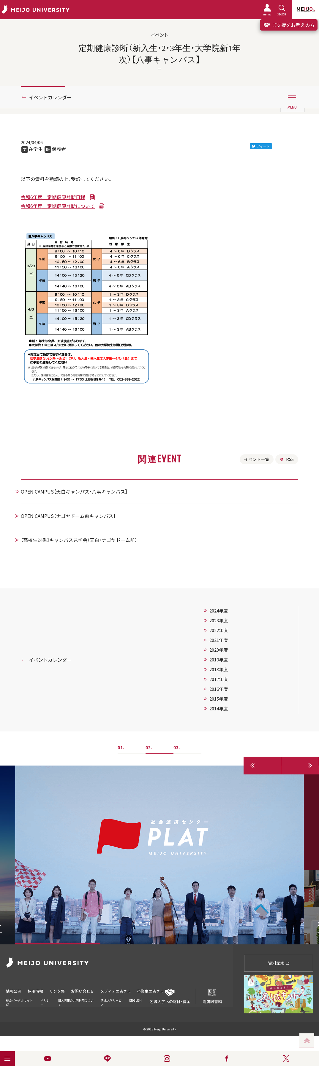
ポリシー (45, 1002)
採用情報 (35, 991)
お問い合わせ (82, 991)
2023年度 (218, 620)
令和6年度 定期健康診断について (58, 205)
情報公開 (13, 991)
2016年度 (218, 689)
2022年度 (218, 630)
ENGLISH (135, 1000)
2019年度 (218, 659)
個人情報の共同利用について (76, 1002)
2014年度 (218, 708)
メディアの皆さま (115, 991)
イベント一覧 (256, 459)
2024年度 (218, 610)
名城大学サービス (111, 1002)
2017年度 (218, 679)
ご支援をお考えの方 (289, 24)
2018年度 (218, 669)
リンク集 (57, 991)
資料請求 (279, 963)
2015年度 (218, 699)
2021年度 (218, 640)
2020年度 (218, 650)
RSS (287, 459)
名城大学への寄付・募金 (170, 996)
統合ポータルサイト (19, 1002)
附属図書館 (212, 996)
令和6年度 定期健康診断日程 (53, 197)
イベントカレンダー (50, 97)
